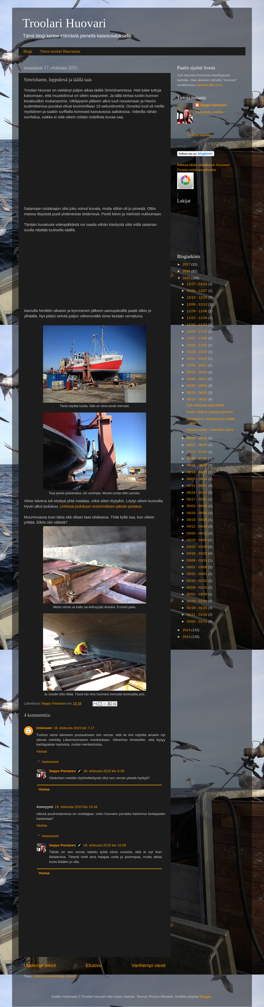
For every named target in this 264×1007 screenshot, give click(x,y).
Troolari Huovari (64, 23)
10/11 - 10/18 (197, 358)
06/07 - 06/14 (197, 479)
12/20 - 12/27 (197, 291)
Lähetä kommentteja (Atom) (54, 976)
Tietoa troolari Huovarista (60, 51)
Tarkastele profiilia (209, 112)
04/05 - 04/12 (197, 533)
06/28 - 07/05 (197, 458)
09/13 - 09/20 (197, 372)
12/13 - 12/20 (197, 297)
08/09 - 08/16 (197, 438)
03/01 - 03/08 (197, 567)
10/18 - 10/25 (197, 352)
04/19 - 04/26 (197, 520)
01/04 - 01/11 (197, 621)
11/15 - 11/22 (197, 325)
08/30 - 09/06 (197, 385)
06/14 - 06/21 (197, 472)
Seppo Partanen (62, 771)
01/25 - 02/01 (197, 601)
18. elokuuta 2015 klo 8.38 (103, 771)
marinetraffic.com (209, 85)
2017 (187, 264)
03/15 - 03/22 (197, 553)
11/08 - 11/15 (197, 331)
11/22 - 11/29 (197, 318)
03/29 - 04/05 (197, 540)
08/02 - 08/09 (197, 445)
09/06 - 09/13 (197, 379)
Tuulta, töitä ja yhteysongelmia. (210, 412)
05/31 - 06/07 (197, 486)
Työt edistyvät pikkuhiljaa (205, 405)
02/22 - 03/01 (197, 574)
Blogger (205, 996)
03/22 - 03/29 (197, 547)
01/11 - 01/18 (197, 614)
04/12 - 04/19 (197, 526)
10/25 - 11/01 (197, 345)
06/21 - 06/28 (197, 465)
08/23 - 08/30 (197, 392)
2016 (187, 271)
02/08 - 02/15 (197, 587)
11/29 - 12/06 (197, 311)
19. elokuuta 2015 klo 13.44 (76, 807)
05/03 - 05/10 (197, 506)
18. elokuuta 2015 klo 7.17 (74, 728)
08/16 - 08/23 (197, 399)
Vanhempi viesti (148, 965)
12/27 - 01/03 (197, 284)
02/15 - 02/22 (197, 581)
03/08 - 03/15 (197, 560)
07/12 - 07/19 (197, 452)
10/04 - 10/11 (197, 365)
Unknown (44, 728)
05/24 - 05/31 (197, 492)
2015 (187, 278)
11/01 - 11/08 (197, 338)
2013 (187, 637)
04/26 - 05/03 (197, 513)
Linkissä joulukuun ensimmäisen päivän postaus (101, 506)
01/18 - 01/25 (197, 608)
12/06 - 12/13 (197, 304)
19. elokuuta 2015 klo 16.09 (104, 845)
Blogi (27, 51)
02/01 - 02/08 (197, 594)
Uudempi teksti (40, 965)
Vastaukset (50, 762)
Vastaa (41, 751)
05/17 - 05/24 (197, 499)
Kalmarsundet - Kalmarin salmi (209, 430)
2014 (187, 630)
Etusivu (94, 965)
